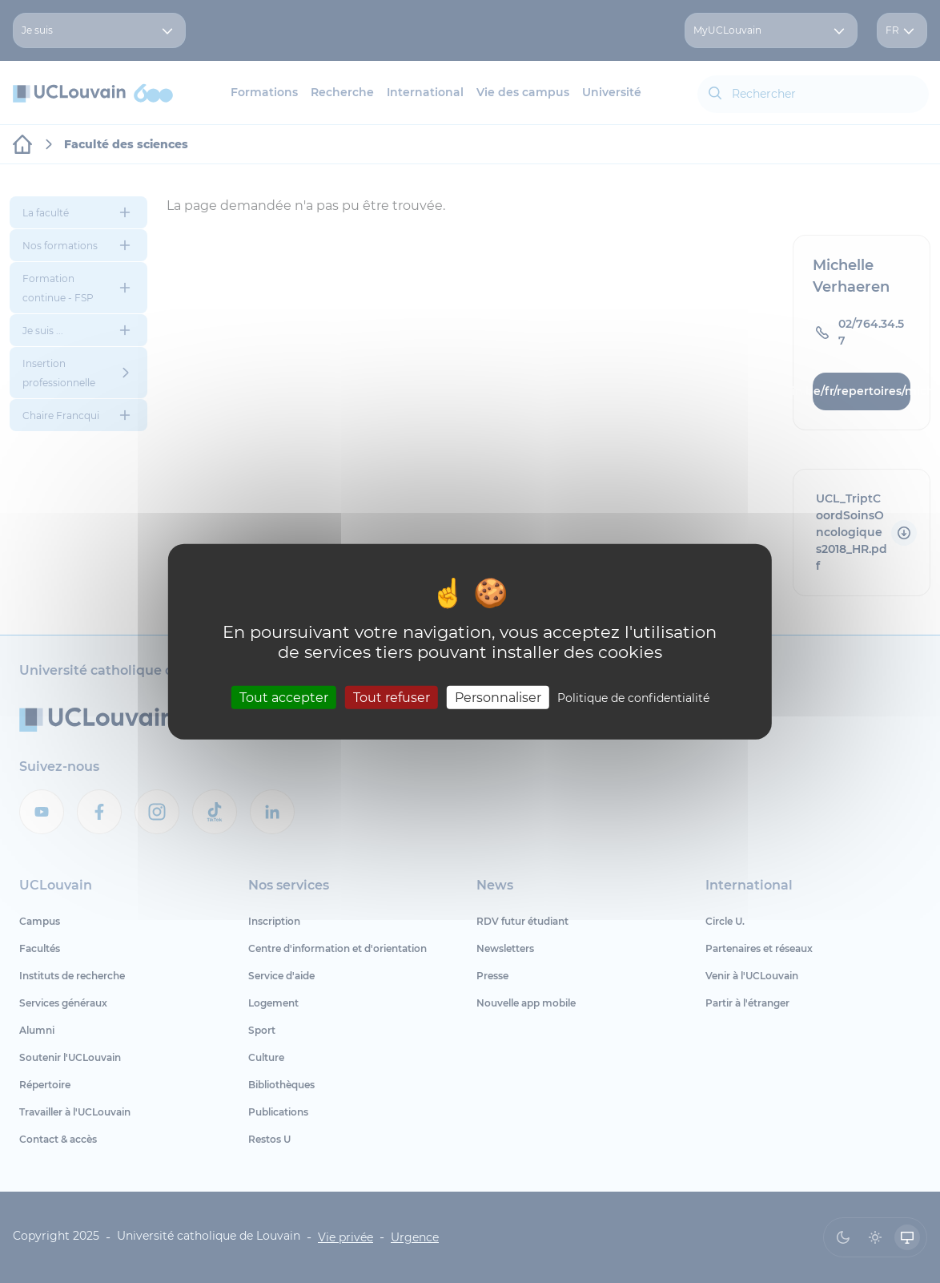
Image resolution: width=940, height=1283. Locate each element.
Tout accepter (283, 697)
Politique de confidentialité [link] (633, 698)
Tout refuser (391, 697)
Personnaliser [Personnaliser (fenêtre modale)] (498, 697)
